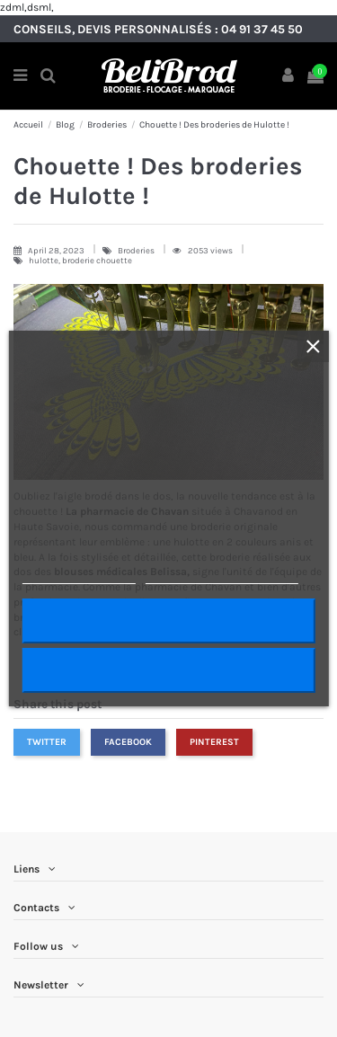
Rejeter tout (168, 670)
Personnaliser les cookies (222, 575)
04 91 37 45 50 (262, 29)
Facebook (128, 742)
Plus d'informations (78, 575)
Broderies (137, 250)
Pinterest (214, 742)
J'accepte (168, 620)
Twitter (47, 742)
